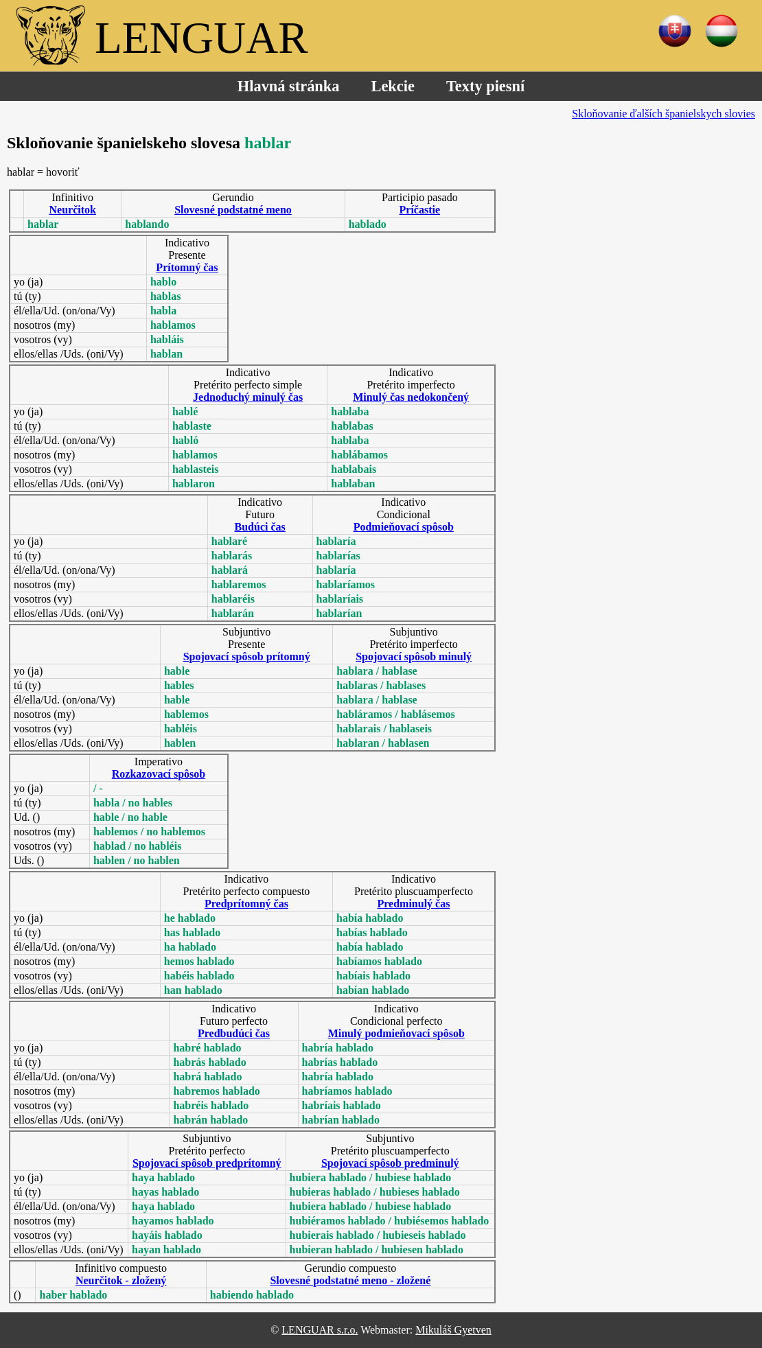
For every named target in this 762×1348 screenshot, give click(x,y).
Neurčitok (72, 210)
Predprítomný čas (246, 903)
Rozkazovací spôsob (158, 774)
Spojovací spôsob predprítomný (206, 1163)
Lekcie (392, 86)
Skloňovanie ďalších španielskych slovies (663, 113)
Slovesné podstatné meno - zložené (350, 1280)
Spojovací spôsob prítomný (246, 656)
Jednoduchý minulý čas (248, 397)
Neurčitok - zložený (121, 1280)
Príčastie (420, 210)
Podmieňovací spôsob (404, 527)
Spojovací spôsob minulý (414, 656)
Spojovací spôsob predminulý (390, 1163)
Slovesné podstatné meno (233, 210)
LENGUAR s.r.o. (319, 1330)
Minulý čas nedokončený (411, 397)
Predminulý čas (414, 903)
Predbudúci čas (234, 1033)
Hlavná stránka (289, 86)
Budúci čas (260, 527)
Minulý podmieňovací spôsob (396, 1033)
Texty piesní (485, 86)
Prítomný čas (187, 267)
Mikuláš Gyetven (453, 1330)
